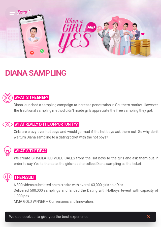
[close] (149, 217)
